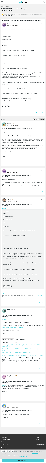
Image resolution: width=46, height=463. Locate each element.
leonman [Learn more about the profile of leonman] (9, 405)
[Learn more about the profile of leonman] (4, 406)
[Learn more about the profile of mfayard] (4, 124)
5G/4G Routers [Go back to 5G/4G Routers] (5, 6)
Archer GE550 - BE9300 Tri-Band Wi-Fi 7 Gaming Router (16, 352)
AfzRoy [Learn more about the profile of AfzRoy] (9, 199)
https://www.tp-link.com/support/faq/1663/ (12, 327)
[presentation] (4, 25)
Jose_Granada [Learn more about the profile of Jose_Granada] (10, 375)
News (37, 439)
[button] (34, 112)
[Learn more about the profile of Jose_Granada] (4, 376)
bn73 (4, 211)
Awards (38, 442)
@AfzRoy (4, 319)
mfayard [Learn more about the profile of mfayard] (9, 123)
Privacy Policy (4, 444)
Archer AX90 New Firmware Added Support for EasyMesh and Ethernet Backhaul (22, 355)
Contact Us (4, 442)
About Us (4, 437)
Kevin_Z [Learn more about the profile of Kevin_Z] (13, 309)
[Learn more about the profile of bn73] (4, 24)
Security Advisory (40, 444)
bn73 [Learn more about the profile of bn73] (8, 23)
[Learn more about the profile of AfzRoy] (4, 200)
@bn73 (4, 208)
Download (39, 295)
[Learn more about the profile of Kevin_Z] (4, 310)
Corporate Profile (5, 439)
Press (37, 437)
